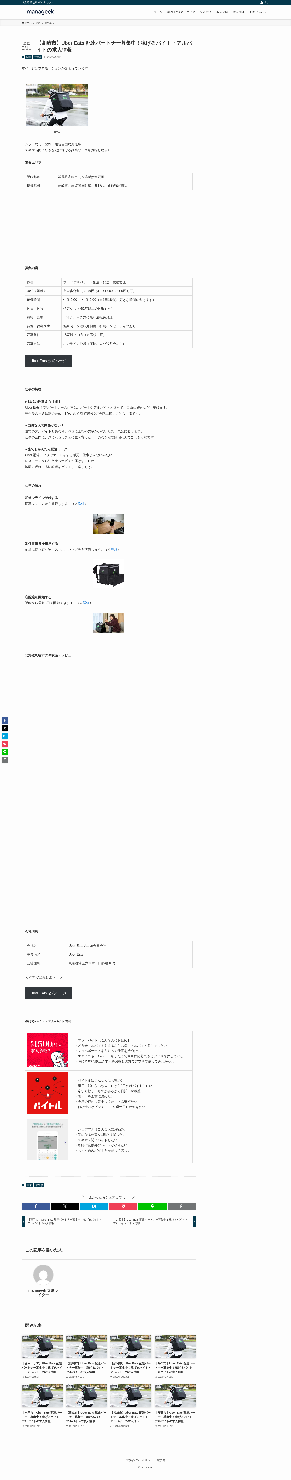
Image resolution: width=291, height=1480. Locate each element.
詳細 (81, 504)
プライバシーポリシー (139, 1460)
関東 (28, 57)
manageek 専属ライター (43, 1292)
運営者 (161, 1460)
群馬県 (37, 57)
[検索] (266, 2)
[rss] (261, 2)
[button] (36, 1206)
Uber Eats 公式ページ (48, 361)
